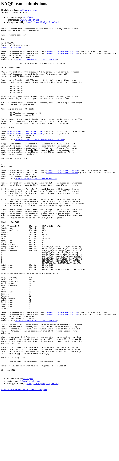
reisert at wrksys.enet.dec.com (62, 56)
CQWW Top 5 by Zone (30, 20)
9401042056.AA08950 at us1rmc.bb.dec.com (35, 379)
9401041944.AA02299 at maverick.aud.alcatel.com (39, 162)
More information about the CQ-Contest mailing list (24, 458)
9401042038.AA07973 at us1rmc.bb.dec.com (35, 209)
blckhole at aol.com (28, 10)
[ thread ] (37, 22)
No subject (28, 17)
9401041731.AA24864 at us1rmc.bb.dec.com (35, 66)
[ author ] (54, 22)
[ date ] (29, 22)
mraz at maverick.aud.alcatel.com (25, 152)
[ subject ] (45, 22)
